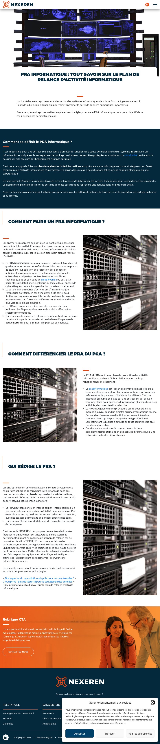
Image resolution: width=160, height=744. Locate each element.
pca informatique (98, 388)
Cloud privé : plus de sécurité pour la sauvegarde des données (37, 581)
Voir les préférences (140, 733)
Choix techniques (52, 719)
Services (7, 719)
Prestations (11, 705)
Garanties (8, 724)
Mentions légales (45, 737)
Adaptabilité (49, 724)
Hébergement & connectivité (18, 713)
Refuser (110, 733)
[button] (153, 702)
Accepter (79, 733)
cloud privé (130, 155)
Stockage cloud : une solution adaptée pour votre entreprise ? (39, 578)
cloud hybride (49, 279)
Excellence (48, 713)
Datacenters (51, 705)
